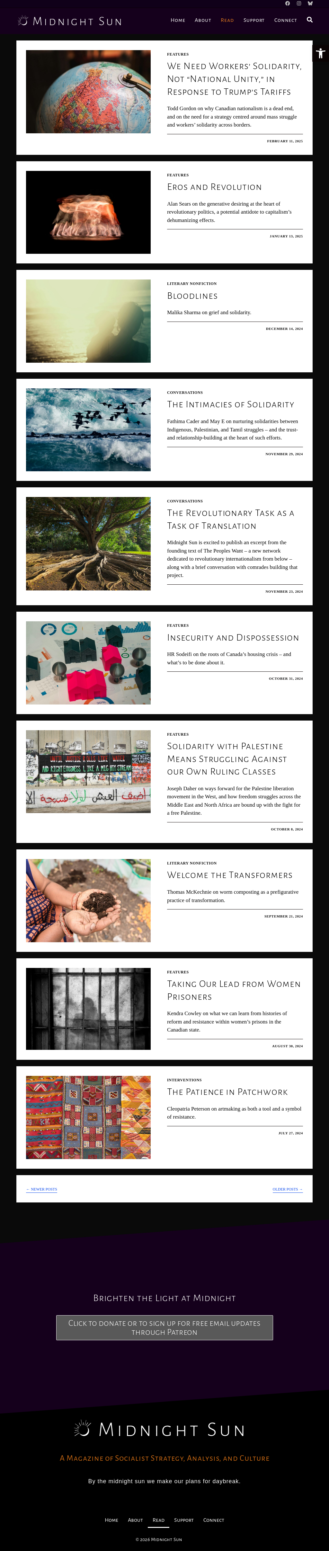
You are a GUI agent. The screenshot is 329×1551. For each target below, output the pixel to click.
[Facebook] (291, 4)
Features (178, 54)
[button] (320, 53)
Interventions (184, 1080)
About (135, 1520)
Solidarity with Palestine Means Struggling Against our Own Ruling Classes (227, 758)
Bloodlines (192, 295)
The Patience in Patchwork (227, 1091)
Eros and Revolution (214, 187)
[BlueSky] (309, 4)
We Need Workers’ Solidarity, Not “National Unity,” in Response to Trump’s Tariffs (234, 78)
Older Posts (288, 1189)
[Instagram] (300, 4)
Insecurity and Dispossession (233, 637)
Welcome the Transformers (230, 875)
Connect (213, 1520)
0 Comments (187, 141)
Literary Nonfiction (192, 283)
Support (184, 1520)
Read (158, 1520)
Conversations (185, 392)
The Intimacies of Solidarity (231, 404)
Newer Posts (41, 1189)
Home (111, 1520)
